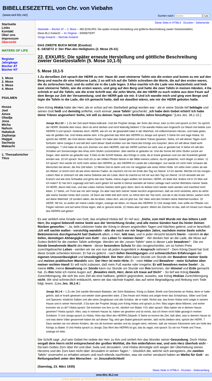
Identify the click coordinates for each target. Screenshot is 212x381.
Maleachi (8, 146)
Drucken (188, 22)
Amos (6, 114)
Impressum (10, 38)
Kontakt (7, 31)
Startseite (9, 24)
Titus (5, 158)
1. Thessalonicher (15, 154)
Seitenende (202, 22)
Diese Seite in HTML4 (168, 22)
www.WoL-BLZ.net (107, 374)
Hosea (6, 106)
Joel (5, 110)
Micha (6, 124)
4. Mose (7, 88)
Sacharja (8, 142)
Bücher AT (58, 29)
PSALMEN (9, 97)
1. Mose (7, 78)
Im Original (70, 33)
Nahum (7, 128)
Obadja (7, 117)
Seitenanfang (201, 370)
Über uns (8, 35)
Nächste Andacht (68, 37)
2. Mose (7, 81)
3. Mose (7, 85)
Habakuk (8, 132)
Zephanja (9, 135)
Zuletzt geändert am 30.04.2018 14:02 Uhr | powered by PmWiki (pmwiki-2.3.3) (106, 379)
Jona (5, 121)
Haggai (7, 139)
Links (6, 27)
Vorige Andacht (46, 37)
